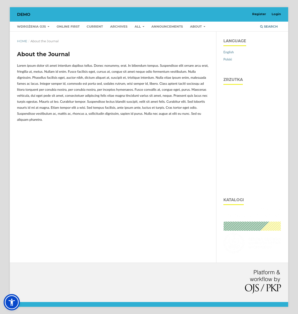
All (138, 26)
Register (259, 14)
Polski (227, 59)
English (228, 52)
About (196, 26)
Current (95, 26)
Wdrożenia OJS (32, 26)
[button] (12, 302)
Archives (118, 26)
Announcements (167, 26)
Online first (68, 26)
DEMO (23, 14)
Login (276, 14)
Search (269, 26)
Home (22, 41)
